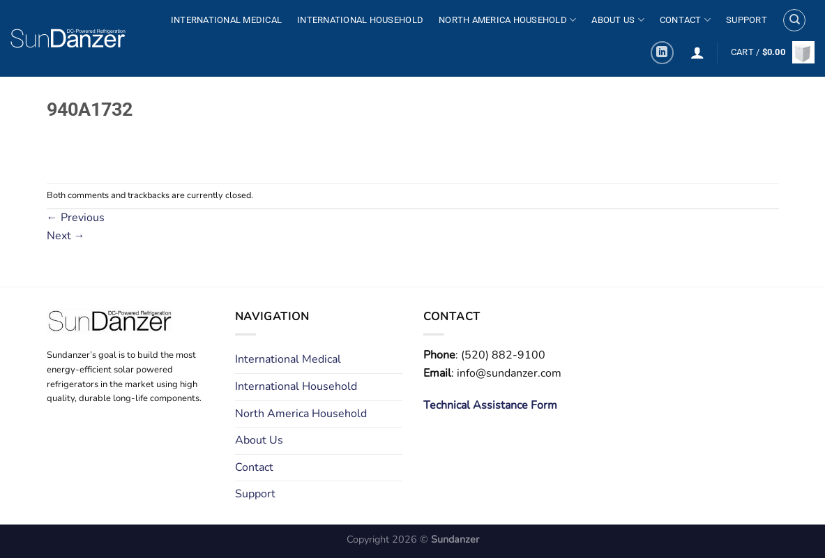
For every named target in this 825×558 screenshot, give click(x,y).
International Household (360, 20)
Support (746, 20)
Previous (76, 217)
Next (66, 235)
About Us (617, 20)
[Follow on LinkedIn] (662, 52)
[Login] (697, 52)
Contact (685, 20)
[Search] (794, 20)
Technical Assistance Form (490, 405)
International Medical (226, 20)
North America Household (507, 20)
